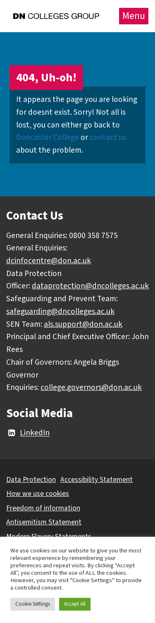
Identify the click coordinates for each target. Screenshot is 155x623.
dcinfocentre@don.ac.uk (48, 261)
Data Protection (31, 479)
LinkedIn (28, 433)
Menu (133, 16)
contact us (108, 137)
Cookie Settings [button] (32, 604)
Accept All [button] (75, 604)
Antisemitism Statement (43, 522)
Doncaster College (47, 137)
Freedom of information (43, 508)
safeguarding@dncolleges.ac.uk (60, 311)
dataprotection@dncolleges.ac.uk (90, 286)
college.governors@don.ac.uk (91, 387)
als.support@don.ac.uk (83, 324)
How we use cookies (37, 493)
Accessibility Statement (96, 479)
